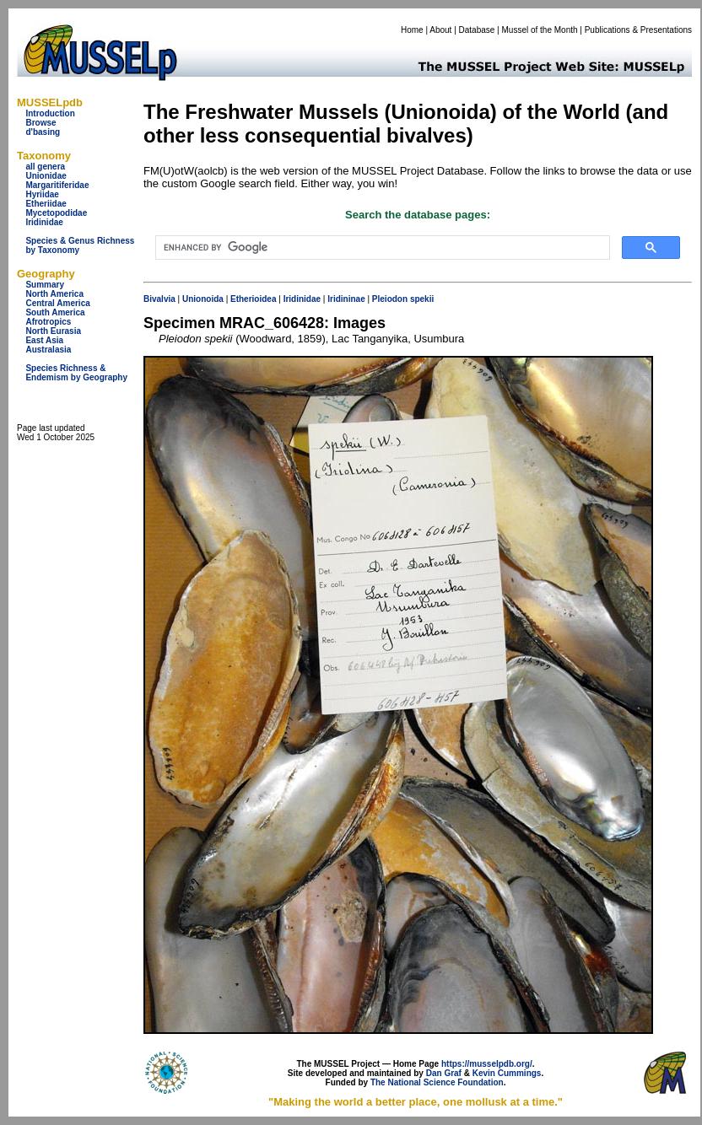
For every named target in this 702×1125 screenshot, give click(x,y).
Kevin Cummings (507, 1073)
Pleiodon (390, 299)
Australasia (48, 349)
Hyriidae (41, 194)
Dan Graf (444, 1073)
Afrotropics (48, 321)
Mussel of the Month (540, 30)
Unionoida (203, 299)
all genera (45, 166)
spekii (422, 299)
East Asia (44, 340)
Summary (44, 284)
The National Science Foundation (437, 1082)
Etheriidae (45, 203)
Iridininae (345, 299)
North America (54, 294)
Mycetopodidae (56, 213)
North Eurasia (53, 331)
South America (54, 312)
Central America (57, 303)
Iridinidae (43, 222)
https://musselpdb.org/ (486, 1063)
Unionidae (45, 175)
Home (412, 30)
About (440, 30)
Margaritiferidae (57, 185)
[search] (381, 248)
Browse (40, 122)
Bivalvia (159, 299)
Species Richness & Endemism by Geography (76, 372)
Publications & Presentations (638, 30)
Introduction (49, 113)
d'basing (42, 132)
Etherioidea (253, 299)
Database (477, 30)
